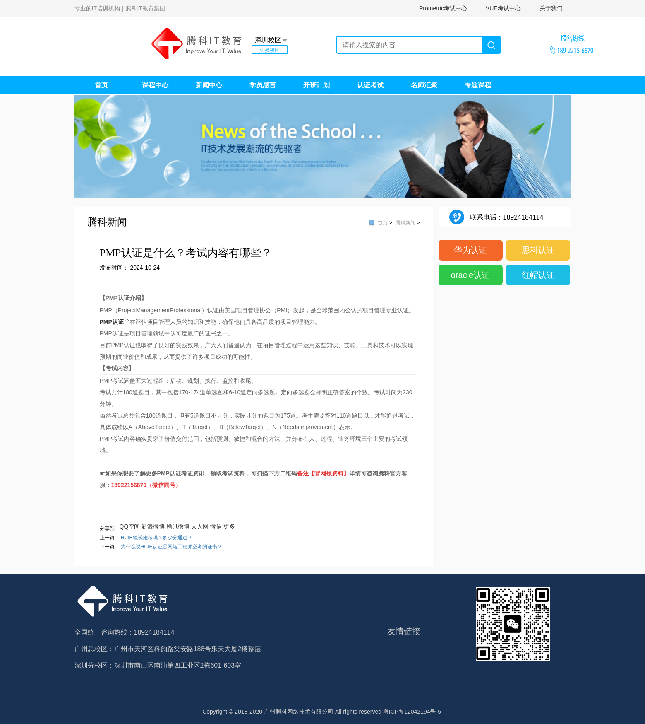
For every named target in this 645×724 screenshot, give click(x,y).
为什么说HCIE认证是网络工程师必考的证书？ (171, 547)
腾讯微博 (177, 526)
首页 (383, 223)
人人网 (200, 526)
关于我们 (551, 8)
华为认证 (470, 250)
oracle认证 (470, 275)
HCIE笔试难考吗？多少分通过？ (156, 538)
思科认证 (538, 250)
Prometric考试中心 (443, 8)
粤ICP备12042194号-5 (412, 711)
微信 (216, 526)
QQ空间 (130, 526)
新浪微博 (153, 526)
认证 (118, 322)
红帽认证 (538, 275)
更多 (229, 526)
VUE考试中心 (503, 8)
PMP (106, 322)
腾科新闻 (406, 223)
